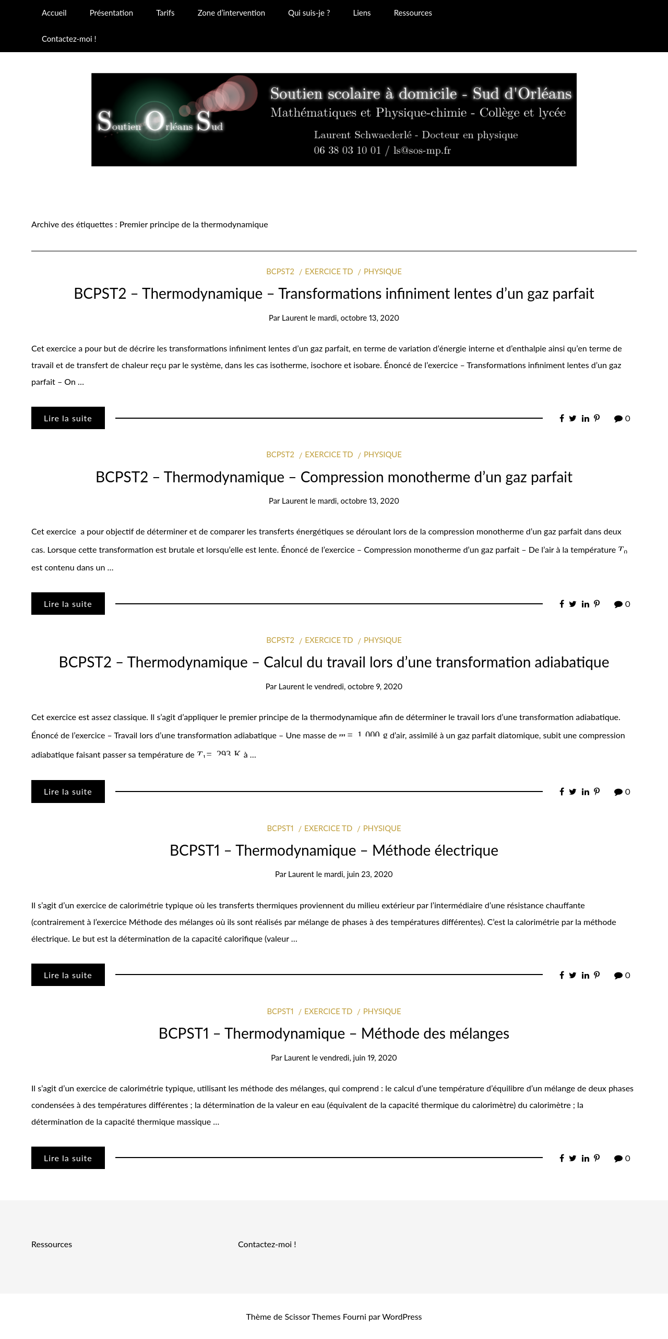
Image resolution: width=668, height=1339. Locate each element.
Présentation (111, 12)
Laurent (295, 317)
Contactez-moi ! (69, 38)
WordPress (402, 1316)
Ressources (413, 12)
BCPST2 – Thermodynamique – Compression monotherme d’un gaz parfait (334, 476)
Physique (383, 271)
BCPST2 (280, 271)
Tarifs (165, 12)
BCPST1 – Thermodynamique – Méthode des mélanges (334, 1033)
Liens (362, 12)
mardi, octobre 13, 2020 (358, 317)
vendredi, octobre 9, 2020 (358, 686)
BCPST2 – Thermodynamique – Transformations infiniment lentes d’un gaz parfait (334, 293)
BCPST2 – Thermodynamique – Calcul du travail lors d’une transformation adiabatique (334, 662)
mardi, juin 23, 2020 (358, 874)
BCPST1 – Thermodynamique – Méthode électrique (334, 850)
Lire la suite (68, 418)
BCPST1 (280, 828)
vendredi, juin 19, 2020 (358, 1057)
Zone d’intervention (231, 12)
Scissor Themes (312, 1316)
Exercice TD (329, 271)
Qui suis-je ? (309, 12)
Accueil (54, 12)
